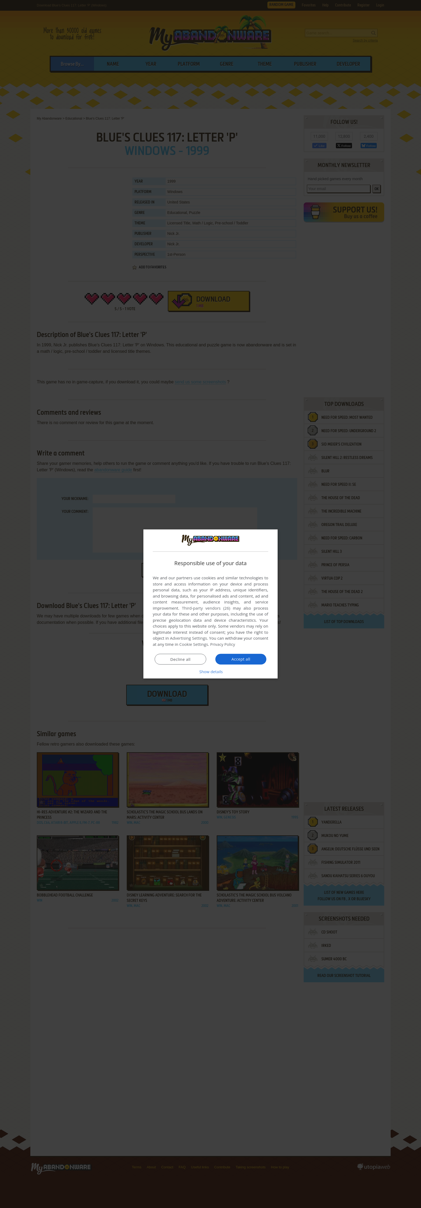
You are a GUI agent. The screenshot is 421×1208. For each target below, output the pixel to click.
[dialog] (210, 604)
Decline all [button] (180, 659)
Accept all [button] (241, 659)
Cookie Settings (193, 644)
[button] (210, 672)
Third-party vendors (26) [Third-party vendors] (206, 608)
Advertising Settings (188, 638)
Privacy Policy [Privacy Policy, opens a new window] (222, 644)
